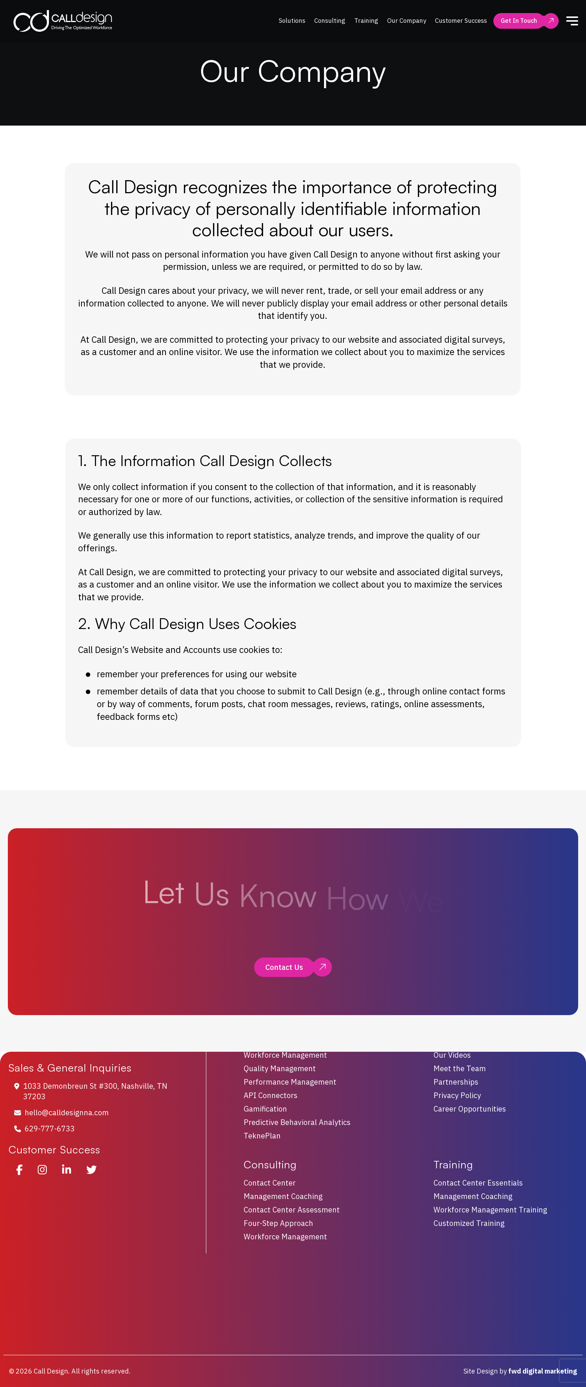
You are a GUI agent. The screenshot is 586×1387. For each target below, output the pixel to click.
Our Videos (452, 1055)
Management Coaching (283, 1196)
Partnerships (456, 1082)
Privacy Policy (457, 1096)
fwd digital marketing (542, 1371)
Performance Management (290, 1082)
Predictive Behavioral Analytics (297, 1123)
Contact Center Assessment (292, 1210)
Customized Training (469, 1223)
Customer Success (461, 20)
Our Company (406, 20)
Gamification (265, 1109)
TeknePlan (262, 1136)
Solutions (292, 20)
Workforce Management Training (490, 1210)
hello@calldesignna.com (67, 1112)
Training (366, 20)
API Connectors (270, 1096)
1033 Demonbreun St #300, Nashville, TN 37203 (95, 1091)
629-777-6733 (50, 1129)
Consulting (329, 20)
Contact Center (270, 1183)
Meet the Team (460, 1069)
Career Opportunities (470, 1109)
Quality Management (280, 1069)
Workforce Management (285, 1055)
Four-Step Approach (278, 1223)
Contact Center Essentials (478, 1183)
